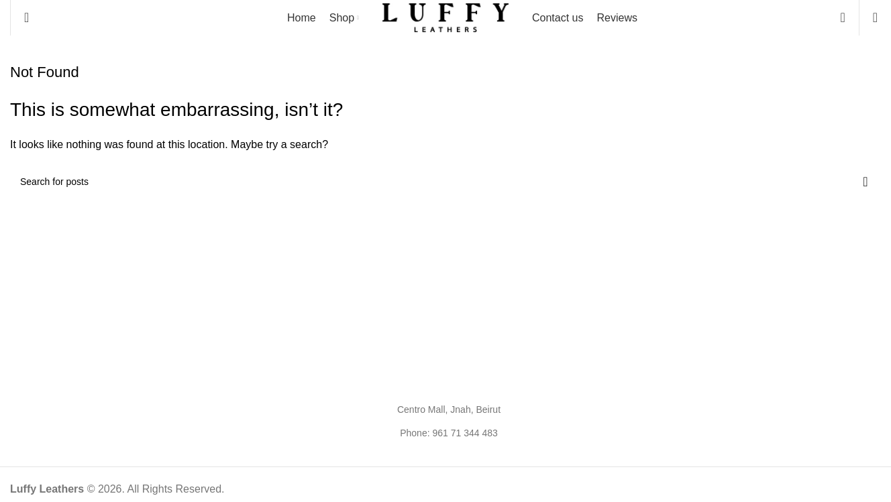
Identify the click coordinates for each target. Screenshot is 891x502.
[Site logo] (445, 17)
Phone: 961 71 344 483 (449, 433)
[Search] (26, 17)
